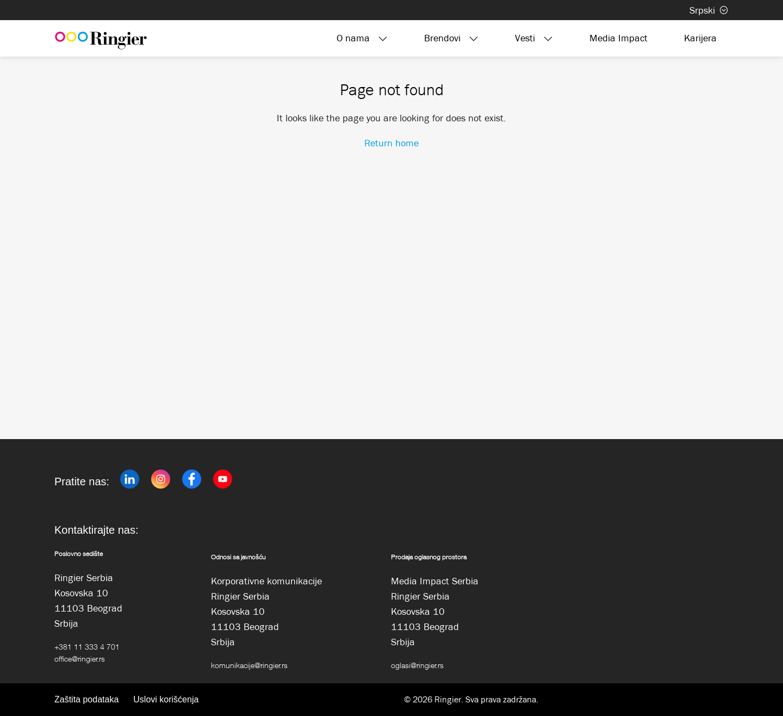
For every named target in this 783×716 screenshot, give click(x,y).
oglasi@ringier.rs (417, 665)
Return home (391, 143)
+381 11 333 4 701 (87, 646)
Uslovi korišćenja (165, 699)
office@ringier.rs (79, 658)
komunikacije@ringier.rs (249, 665)
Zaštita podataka (86, 699)
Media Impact (618, 38)
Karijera (700, 38)
